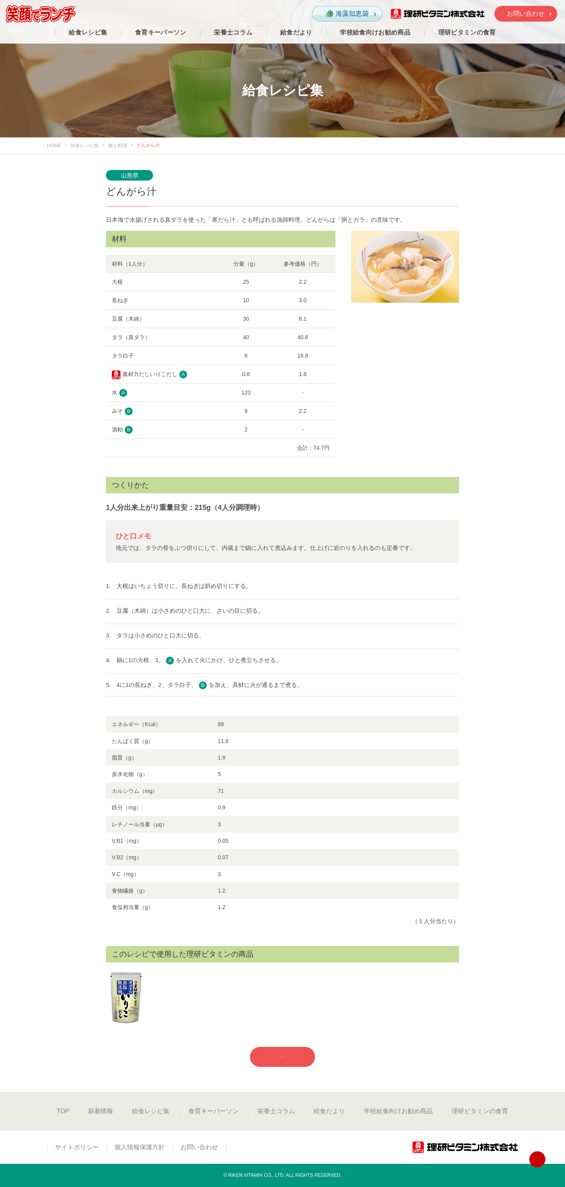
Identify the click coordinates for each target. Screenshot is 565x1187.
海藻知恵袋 (351, 14)
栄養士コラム (276, 1111)
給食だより (329, 1111)
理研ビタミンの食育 (480, 1111)
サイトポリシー (77, 1147)
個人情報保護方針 (140, 1147)
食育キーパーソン (213, 1111)
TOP (62, 1111)
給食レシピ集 (85, 145)
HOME (54, 145)
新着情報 (100, 1111)
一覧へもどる (265, 1056)
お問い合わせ (529, 13)
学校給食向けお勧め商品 (398, 1111)
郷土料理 (117, 145)
